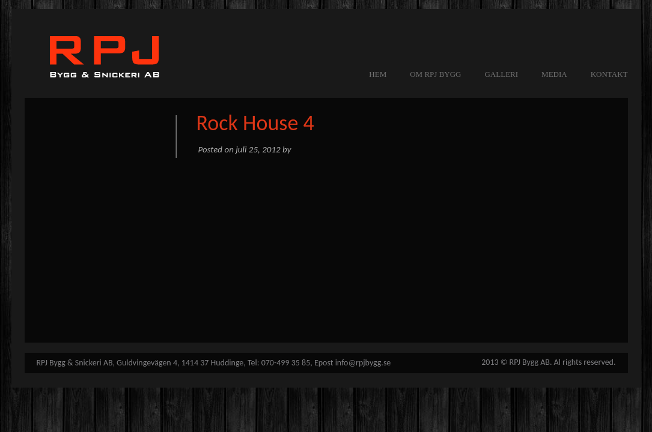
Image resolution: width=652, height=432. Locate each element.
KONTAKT (609, 74)
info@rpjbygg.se (363, 363)
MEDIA (554, 74)
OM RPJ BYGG (435, 74)
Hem (377, 74)
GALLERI (501, 74)
